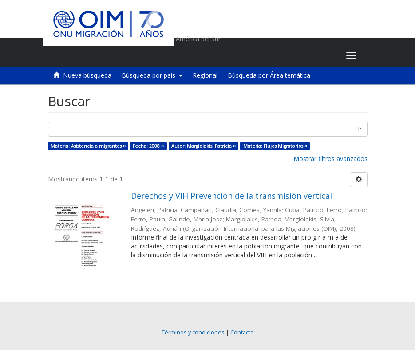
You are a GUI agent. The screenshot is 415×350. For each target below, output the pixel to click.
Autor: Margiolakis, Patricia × (203, 146)
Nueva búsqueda (87, 75)
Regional (205, 75)
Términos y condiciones (193, 332)
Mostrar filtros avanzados (330, 158)
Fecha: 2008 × (148, 146)
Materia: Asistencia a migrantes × (88, 146)
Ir (360, 129)
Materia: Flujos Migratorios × (275, 146)
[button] (284, 55)
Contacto (242, 332)
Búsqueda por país (152, 75)
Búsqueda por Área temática (269, 75)
